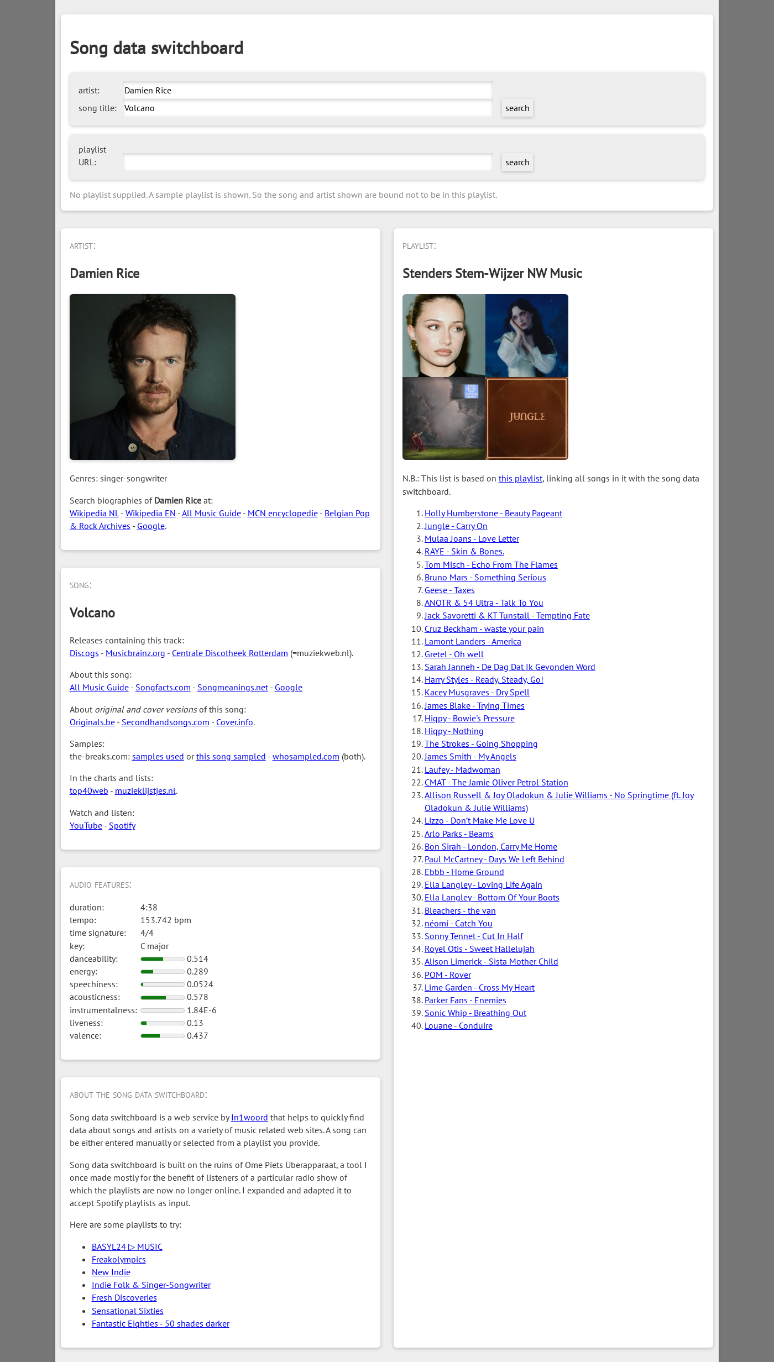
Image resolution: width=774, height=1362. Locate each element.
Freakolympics (119, 1259)
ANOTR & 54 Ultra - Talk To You (484, 602)
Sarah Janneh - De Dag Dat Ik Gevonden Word (510, 666)
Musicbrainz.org (135, 652)
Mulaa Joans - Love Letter (472, 538)
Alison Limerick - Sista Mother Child (491, 961)
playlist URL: (92, 155)
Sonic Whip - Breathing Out (475, 1012)
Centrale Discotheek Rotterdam (230, 652)
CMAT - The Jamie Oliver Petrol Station (496, 782)
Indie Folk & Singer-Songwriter (151, 1284)
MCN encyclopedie (283, 512)
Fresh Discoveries (124, 1297)
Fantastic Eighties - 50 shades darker (160, 1323)
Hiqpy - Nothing (454, 730)
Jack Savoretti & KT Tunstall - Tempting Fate (507, 615)
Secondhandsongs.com (166, 721)
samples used (158, 756)
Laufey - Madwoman (462, 769)
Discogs (84, 652)
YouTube (86, 825)
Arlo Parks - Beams (459, 833)
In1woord (249, 1117)
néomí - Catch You (459, 923)
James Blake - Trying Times (475, 705)
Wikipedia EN (150, 512)
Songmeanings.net (232, 687)
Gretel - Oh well (454, 653)
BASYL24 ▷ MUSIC (127, 1246)
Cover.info (234, 721)
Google (151, 525)
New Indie (111, 1271)
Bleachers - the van (460, 910)
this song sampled (231, 756)
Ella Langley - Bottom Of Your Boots (492, 897)
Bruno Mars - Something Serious (485, 577)
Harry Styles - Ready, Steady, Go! (484, 679)
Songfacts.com (163, 687)
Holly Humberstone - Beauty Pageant (493, 512)
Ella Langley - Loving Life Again (483, 884)
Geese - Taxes (450, 589)
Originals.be (92, 721)
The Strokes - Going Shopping (481, 743)
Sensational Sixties (128, 1310)
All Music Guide (211, 512)
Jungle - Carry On (456, 525)
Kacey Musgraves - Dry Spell (477, 692)
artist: (89, 90)
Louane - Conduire (459, 1025)
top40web (89, 790)
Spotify (122, 825)
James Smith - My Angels (470, 756)
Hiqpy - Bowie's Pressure (470, 718)
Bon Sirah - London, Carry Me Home (491, 846)
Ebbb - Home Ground (464, 871)
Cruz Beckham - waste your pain (484, 628)
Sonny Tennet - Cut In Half (474, 935)
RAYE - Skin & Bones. (464, 551)
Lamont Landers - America (473, 641)
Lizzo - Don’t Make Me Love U (480, 820)
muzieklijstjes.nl (145, 790)
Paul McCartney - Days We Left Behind (494, 859)
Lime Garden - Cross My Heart (480, 987)
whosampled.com (306, 756)
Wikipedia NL (94, 512)
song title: (98, 107)
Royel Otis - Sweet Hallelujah (480, 948)
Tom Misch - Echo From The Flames (491, 564)
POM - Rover (448, 974)
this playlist (520, 478)
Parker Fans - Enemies (465, 999)
